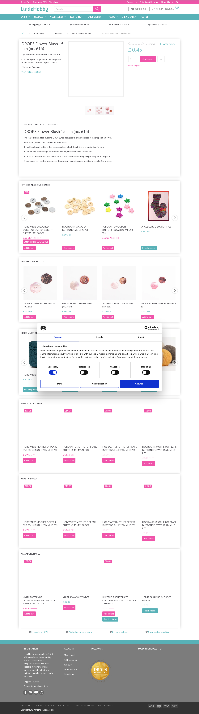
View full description (31, 71)
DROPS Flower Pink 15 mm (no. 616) (158, 305)
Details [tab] (99, 337)
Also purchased (30, 553)
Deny (59, 384)
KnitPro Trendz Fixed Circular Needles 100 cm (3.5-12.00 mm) (119, 600)
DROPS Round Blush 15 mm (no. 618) (117, 305)
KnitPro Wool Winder (76, 597)
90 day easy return (120, 24)
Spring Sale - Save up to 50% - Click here (39, 2)
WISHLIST (139, 8)
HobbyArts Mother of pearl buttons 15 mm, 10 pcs (80, 448)
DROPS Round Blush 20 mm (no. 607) (78, 305)
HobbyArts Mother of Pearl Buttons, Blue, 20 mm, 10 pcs (119, 448)
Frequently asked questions (36, 686)
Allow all (139, 384)
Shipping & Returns (149, 2)
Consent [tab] (58, 337)
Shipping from (38, 24)
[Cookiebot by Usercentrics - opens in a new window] (146, 328)
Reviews (53, 124)
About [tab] (141, 337)
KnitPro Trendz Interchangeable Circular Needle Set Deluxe (39, 600)
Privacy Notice (105, 705)
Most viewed (29, 478)
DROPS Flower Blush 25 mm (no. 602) (39, 305)
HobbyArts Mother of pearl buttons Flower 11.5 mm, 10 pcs (159, 449)
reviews (150, 43)
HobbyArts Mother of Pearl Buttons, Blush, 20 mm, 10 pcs (40, 448)
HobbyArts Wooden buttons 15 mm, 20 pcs (75, 228)
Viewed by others (31, 403)
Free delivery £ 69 (80, 24)
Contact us (132, 2)
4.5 (48, 24)
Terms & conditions (83, 705)
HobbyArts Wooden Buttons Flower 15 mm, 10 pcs (117, 229)
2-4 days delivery (120, 631)
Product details (34, 124)
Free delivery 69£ (39, 631)
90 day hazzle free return (80, 631)
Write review (168, 43)
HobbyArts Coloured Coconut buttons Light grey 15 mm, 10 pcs (38, 229)
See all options (148, 248)
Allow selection (99, 384)
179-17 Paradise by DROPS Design (156, 599)
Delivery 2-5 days (159, 24)
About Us (165, 2)
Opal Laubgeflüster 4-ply (156, 226)
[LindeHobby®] (34, 8)
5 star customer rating (158, 631)
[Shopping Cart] (165, 8)
